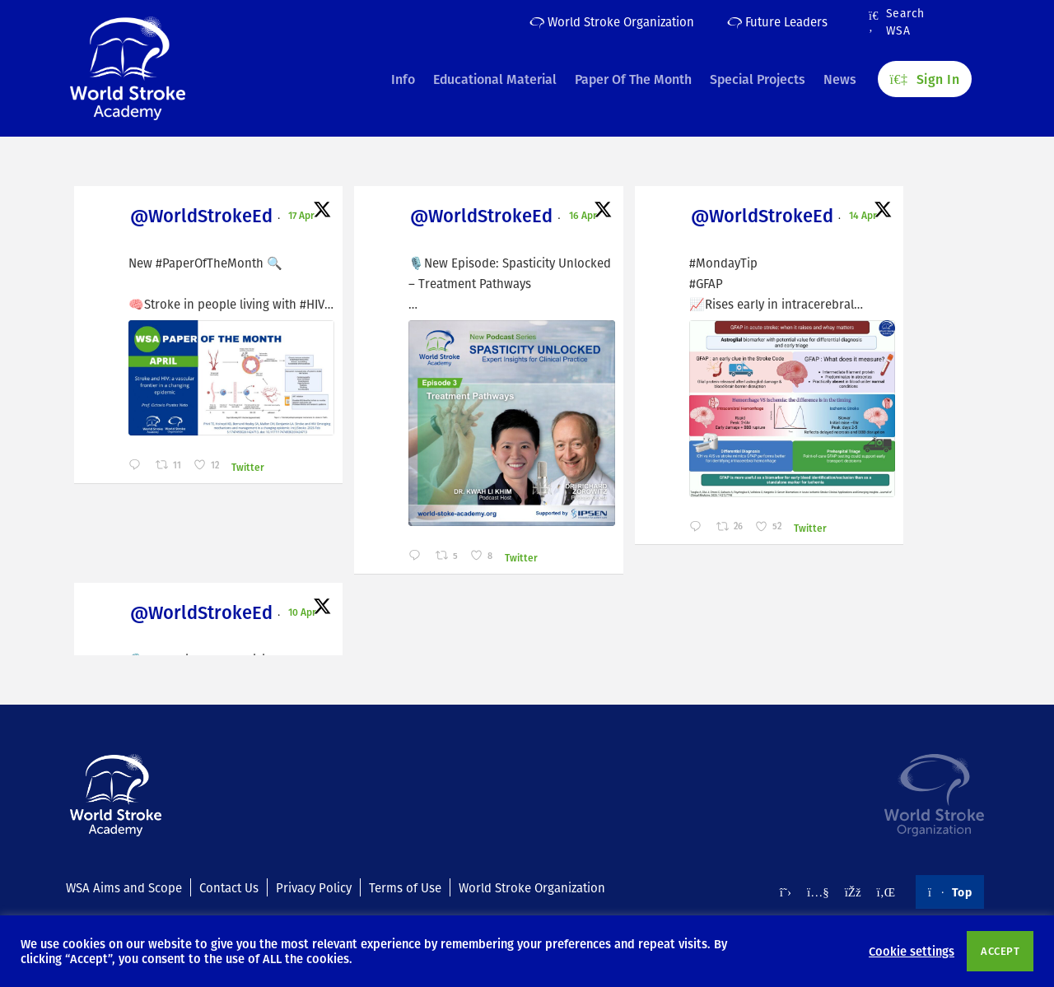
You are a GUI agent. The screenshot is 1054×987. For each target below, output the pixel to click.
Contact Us (229, 887)
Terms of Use (405, 887)
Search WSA (897, 22)
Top (950, 891)
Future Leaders (777, 21)
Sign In (924, 75)
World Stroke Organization (611, 21)
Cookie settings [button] (911, 950)
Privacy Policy (314, 887)
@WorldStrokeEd (162, 217)
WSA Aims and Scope (124, 887)
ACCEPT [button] (1000, 951)
